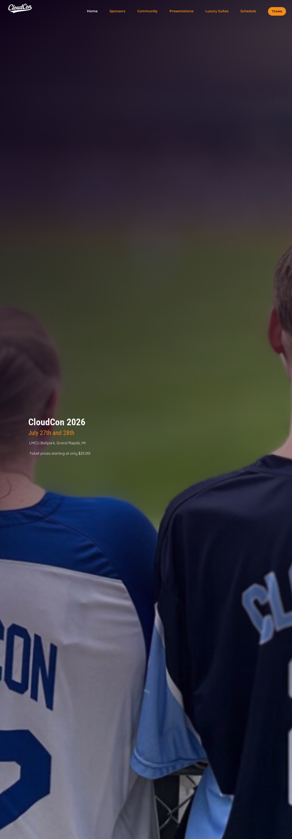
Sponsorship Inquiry (27, 467)
